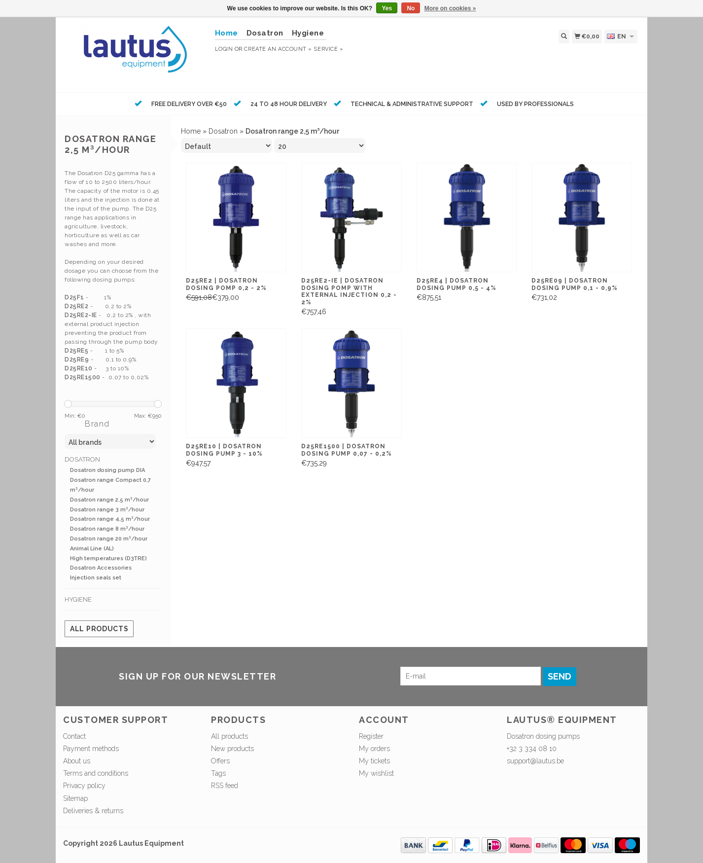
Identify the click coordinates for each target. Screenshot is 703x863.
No (411, 8)
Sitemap (75, 798)
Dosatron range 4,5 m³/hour (110, 519)
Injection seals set (95, 578)
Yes (387, 8)
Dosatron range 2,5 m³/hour (109, 500)
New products (232, 749)
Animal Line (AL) (92, 548)
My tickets (374, 761)
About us (76, 761)
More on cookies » (450, 8)
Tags (218, 773)
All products (99, 629)
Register (371, 736)
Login (224, 49)
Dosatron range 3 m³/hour (107, 509)
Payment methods (91, 749)
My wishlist (376, 773)
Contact (74, 736)
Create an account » (278, 49)
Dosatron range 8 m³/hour (107, 529)
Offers (220, 761)
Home (191, 131)
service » (328, 49)
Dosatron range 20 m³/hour (108, 539)
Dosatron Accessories (101, 568)
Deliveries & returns (93, 811)
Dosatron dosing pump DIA (107, 470)
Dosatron (264, 33)
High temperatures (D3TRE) (108, 558)
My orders (374, 749)
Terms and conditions (95, 773)
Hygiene (308, 33)
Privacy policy (84, 786)
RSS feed (224, 786)
